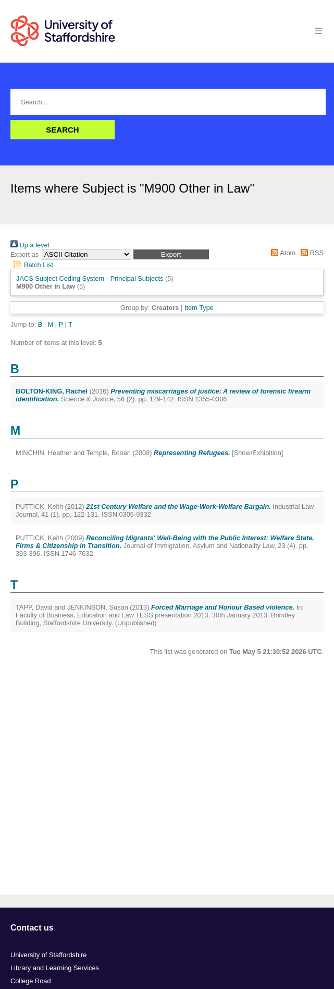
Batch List (31, 265)
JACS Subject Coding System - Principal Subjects (89, 278)
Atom (281, 253)
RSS (311, 253)
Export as (24, 254)
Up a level (29, 245)
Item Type (199, 308)
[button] (171, 254)
